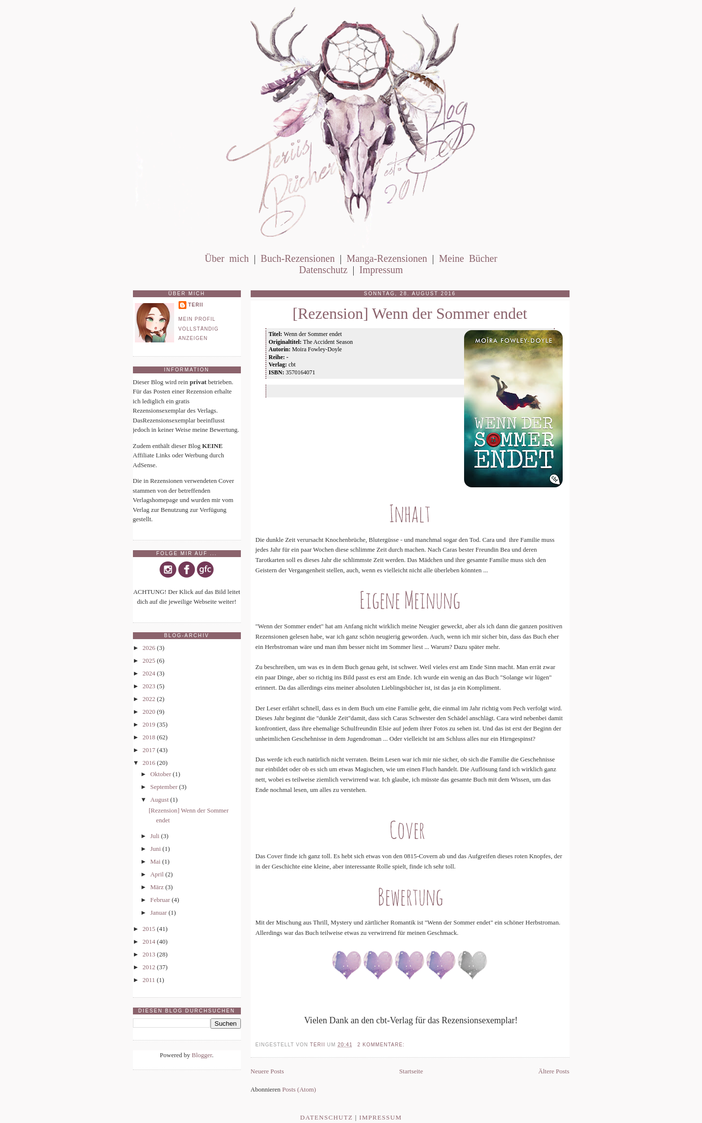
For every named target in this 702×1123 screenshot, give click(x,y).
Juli (155, 836)
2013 (150, 954)
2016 (150, 762)
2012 (150, 967)
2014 (150, 941)
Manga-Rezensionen (386, 258)
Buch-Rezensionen (297, 258)
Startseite (411, 1071)
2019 (150, 724)
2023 (150, 686)
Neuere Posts (267, 1071)
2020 (150, 711)
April (157, 874)
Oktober (161, 774)
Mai (156, 861)
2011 (150, 979)
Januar (159, 912)
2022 (150, 698)
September (164, 786)
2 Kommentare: (382, 1044)
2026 (150, 647)
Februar (161, 899)
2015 (150, 928)
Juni (156, 848)
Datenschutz (323, 269)
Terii (196, 305)
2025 (150, 660)
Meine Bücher (468, 258)
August (160, 799)
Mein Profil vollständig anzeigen (199, 328)
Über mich (227, 258)
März (157, 887)
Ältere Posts (553, 1071)
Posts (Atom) (299, 1089)
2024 (150, 673)
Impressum (381, 269)
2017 (150, 750)
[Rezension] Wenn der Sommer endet (409, 314)
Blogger (202, 1055)
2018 (150, 737)
